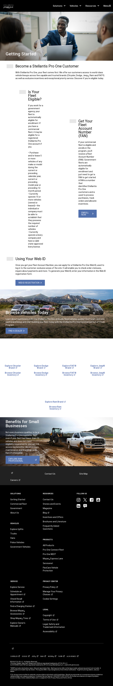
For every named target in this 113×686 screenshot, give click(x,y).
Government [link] (16, 508)
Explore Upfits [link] (16, 529)
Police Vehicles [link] (17, 542)
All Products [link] (48, 545)
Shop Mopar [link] (20, 618)
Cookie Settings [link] (50, 599)
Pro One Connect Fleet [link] (53, 550)
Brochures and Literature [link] (54, 521)
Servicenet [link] (48, 563)
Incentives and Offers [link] (53, 517)
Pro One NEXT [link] (49, 554)
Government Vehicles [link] (20, 547)
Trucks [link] (13, 533)
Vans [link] (12, 538)
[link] (8, 6)
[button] (59, 6)
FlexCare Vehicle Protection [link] (50, 569)
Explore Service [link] (17, 587)
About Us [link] (14, 513)
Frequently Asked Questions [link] (51, 527)
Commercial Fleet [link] (18, 504)
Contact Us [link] (50, 474)
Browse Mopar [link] (17, 612)
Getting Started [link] (17, 499)
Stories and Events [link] (52, 504)
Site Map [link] (83, 474)
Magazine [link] (47, 508)
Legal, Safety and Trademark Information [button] (54, 625)
